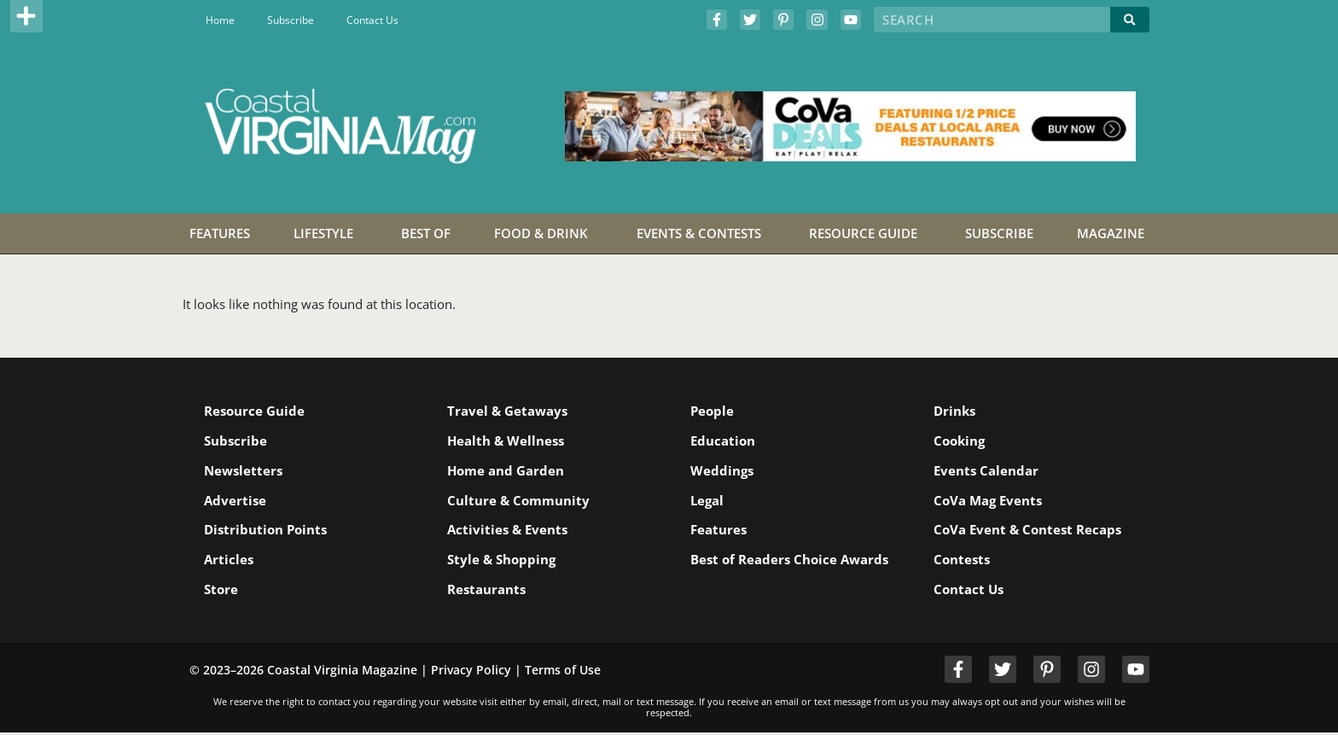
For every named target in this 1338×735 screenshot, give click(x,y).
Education (725, 440)
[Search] (1129, 19)
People (714, 410)
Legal (709, 501)
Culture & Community (521, 501)
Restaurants (489, 590)
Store (224, 590)
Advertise (238, 501)
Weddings (724, 471)
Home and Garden (508, 471)
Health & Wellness (508, 440)
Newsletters (246, 471)
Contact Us (372, 20)
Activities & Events (510, 531)
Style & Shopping (504, 560)
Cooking (961, 440)
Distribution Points (268, 531)
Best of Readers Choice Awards (766, 567)
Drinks (957, 410)
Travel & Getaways (510, 410)
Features (721, 531)
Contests (964, 560)
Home (220, 20)
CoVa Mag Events (990, 501)
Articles (231, 560)
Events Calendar (988, 471)
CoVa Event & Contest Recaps (1030, 531)
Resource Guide (257, 410)
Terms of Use (563, 671)
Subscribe (290, 20)
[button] (26, 16)
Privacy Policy (471, 671)
